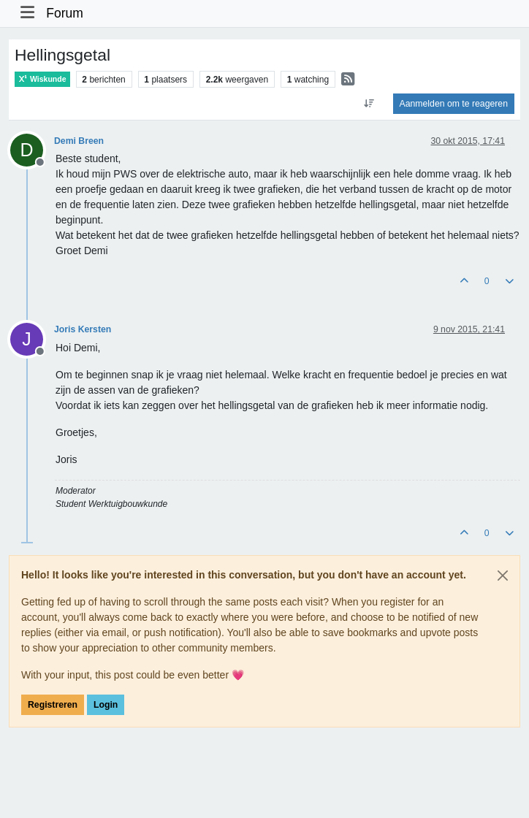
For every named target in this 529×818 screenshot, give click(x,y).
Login (106, 705)
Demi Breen (79, 141)
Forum (64, 13)
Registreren (52, 705)
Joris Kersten (82, 329)
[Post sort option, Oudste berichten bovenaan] (369, 103)
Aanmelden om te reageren (454, 104)
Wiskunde (42, 79)
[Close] (503, 575)
